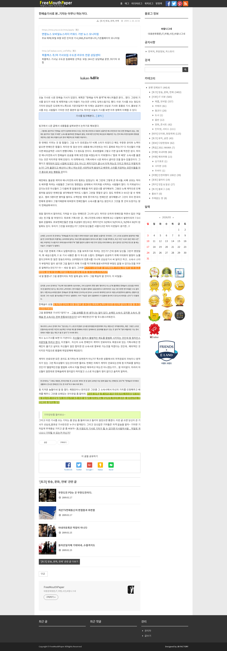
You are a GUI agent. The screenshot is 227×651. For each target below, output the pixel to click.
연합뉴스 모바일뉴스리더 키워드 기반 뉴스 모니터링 (70, 34)
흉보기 (156, 194)
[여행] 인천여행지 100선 (166, 175)
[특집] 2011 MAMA (163, 147)
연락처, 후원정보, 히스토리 (161, 51)
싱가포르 (160, 161)
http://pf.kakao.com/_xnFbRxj (56, 51)
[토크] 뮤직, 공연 (162, 138)
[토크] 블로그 (160, 189)
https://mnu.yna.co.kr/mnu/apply (58, 30)
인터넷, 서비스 (164, 129)
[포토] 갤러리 (160, 180)
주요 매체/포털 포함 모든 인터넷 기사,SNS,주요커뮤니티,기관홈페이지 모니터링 (81, 38)
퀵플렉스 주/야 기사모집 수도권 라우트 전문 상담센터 (71, 55)
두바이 (159, 170)
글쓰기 (148, 636)
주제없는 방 (159, 198)
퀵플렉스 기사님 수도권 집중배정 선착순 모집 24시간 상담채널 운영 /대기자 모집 (81, 61)
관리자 (148, 631)
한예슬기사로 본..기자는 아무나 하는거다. (63, 14)
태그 (127, 3)
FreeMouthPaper (54, 587)
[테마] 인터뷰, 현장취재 (166, 134)
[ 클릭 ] (99, 116)
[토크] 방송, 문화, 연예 (109, 21)
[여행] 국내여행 (161, 152)
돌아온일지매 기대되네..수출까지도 (76, 545)
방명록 (159, 3)
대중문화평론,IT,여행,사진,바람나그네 (60, 591)
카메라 (160, 106)
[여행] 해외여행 (161, 157)
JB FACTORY (182, 646)
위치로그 (149, 3)
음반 (159, 120)
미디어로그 (136, 3)
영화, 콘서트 (163, 124)
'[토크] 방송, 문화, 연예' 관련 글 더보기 (59, 561)
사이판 (160, 166)
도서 (158, 115)
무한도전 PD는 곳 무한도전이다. (75, 492)
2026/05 (166, 217)
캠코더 (160, 110)
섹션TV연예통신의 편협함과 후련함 (76, 510)
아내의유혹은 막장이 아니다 (72, 527)
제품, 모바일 (163, 101)
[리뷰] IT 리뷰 (161, 97)
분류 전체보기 (159, 87)
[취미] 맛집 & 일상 (163, 184)
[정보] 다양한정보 (162, 143)
